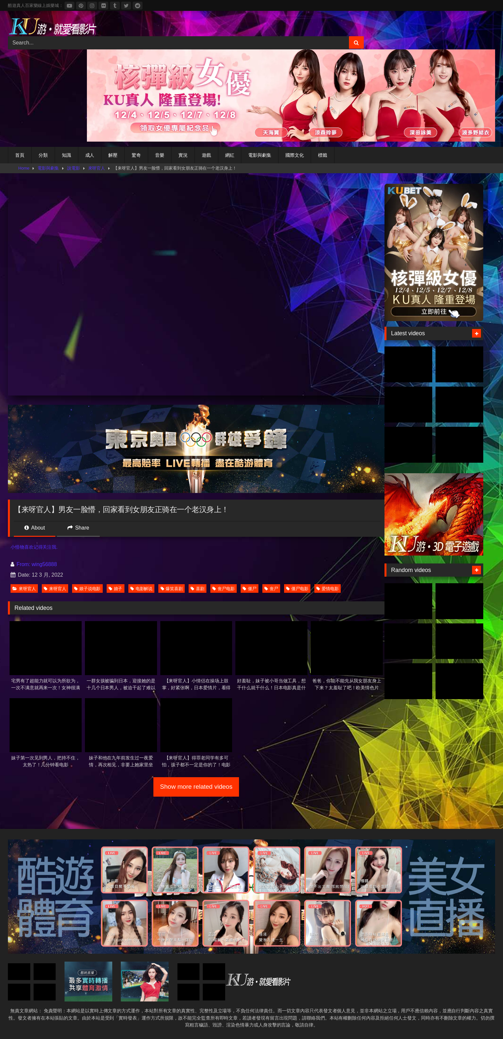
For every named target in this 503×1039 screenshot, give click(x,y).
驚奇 (136, 155)
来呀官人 (55, 588)
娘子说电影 (87, 588)
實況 (183, 155)
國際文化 (294, 155)
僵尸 (249, 588)
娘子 (115, 588)
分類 (43, 155)
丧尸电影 (223, 588)
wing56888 (44, 564)
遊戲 (206, 155)
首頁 (19, 155)
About (34, 528)
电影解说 (141, 588)
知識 (66, 155)
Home (24, 168)
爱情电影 (327, 588)
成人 (89, 155)
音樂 (159, 155)
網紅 (229, 155)
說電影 (73, 168)
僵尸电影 (297, 588)
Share (78, 528)
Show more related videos (196, 786)
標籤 (322, 155)
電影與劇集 (259, 155)
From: (21, 564)
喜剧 (197, 588)
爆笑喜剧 (172, 588)
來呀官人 (96, 168)
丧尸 (271, 588)
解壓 (113, 155)
